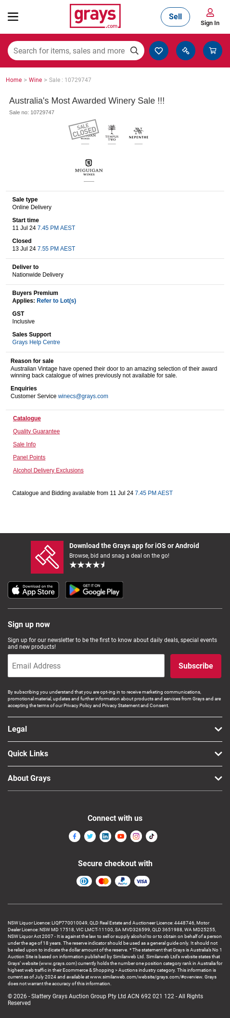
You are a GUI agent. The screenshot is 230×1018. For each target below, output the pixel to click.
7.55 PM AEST (57, 248)
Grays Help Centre (36, 342)
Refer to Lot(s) (56, 300)
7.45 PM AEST (57, 228)
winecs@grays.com (83, 396)
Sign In (210, 23)
